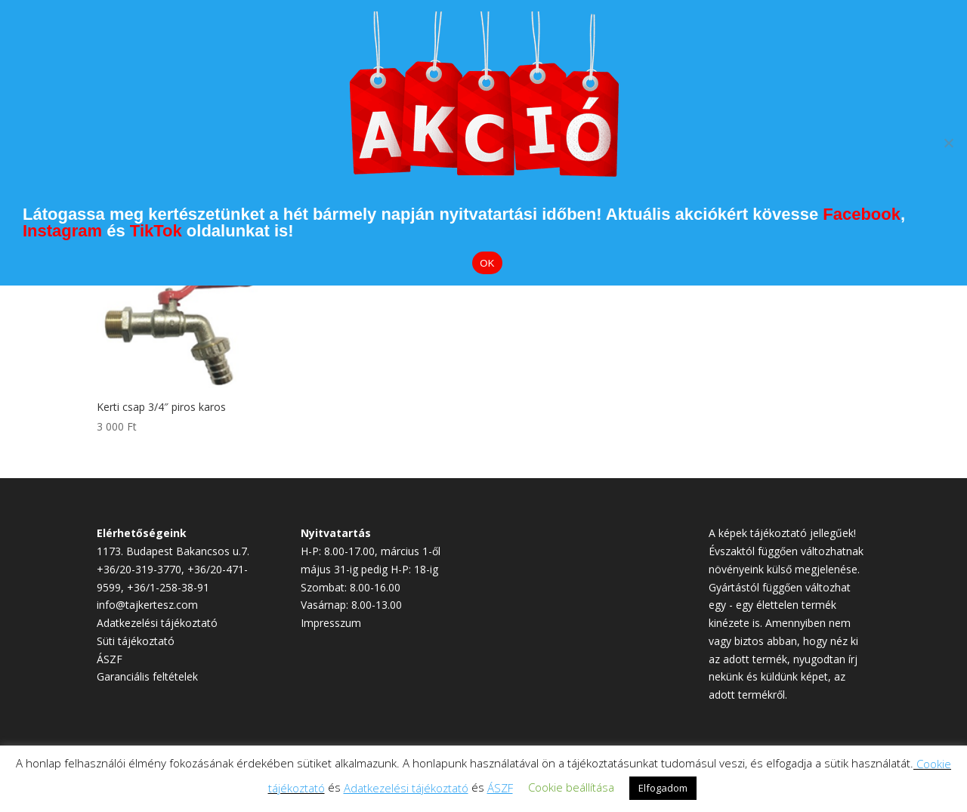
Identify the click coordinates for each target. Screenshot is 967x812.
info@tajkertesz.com (147, 604)
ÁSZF (109, 659)
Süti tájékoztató (136, 641)
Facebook (862, 214)
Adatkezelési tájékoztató (157, 623)
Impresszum (331, 623)
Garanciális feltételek (147, 676)
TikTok (156, 230)
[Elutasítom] (948, 142)
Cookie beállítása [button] (571, 787)
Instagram (62, 230)
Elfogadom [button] (662, 788)
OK (487, 263)
